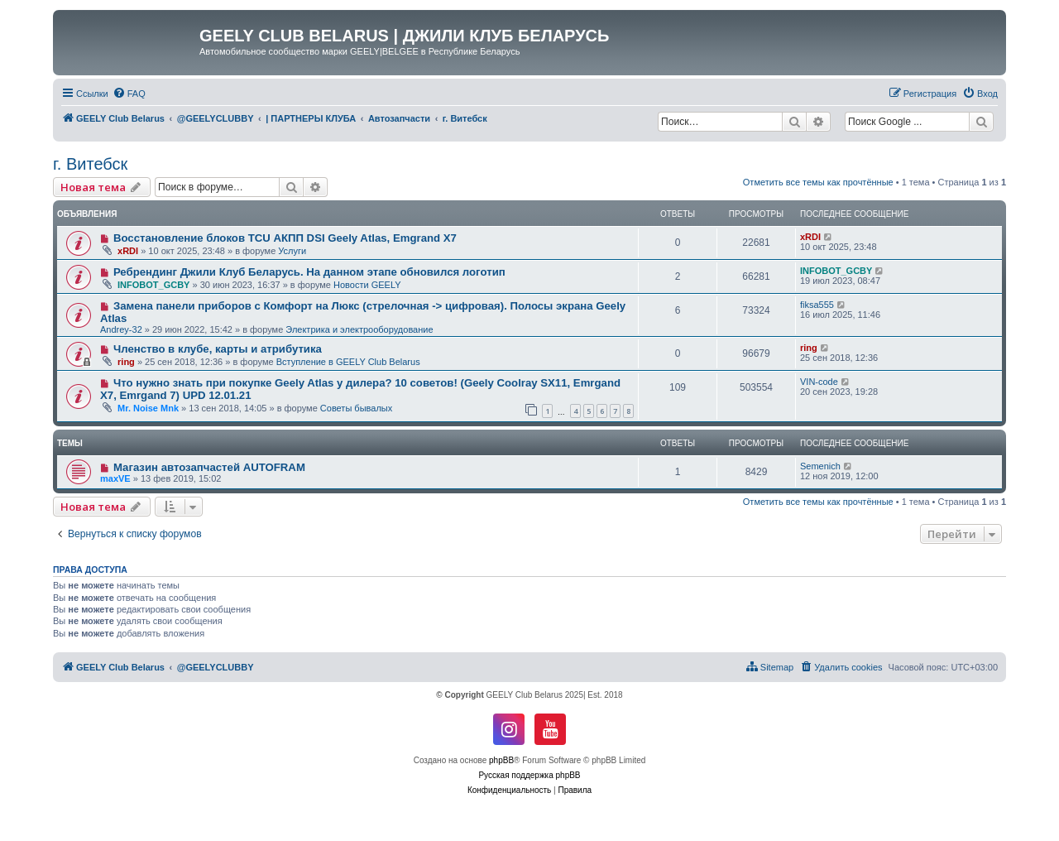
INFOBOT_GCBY (153, 285)
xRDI (127, 251)
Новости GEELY (367, 285)
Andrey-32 (121, 329)
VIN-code (819, 382)
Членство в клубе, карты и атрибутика (217, 349)
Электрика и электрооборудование (359, 329)
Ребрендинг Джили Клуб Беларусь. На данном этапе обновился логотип (309, 272)
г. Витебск (90, 164)
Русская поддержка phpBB (529, 775)
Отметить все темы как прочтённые (818, 182)
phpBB (501, 760)
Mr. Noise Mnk (148, 408)
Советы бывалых (356, 408)
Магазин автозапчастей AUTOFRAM (209, 467)
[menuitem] (129, 93)
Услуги (292, 251)
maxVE (115, 478)
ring (126, 362)
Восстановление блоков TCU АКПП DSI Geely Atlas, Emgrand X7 (285, 238)
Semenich (820, 466)
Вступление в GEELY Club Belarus (348, 362)
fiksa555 (817, 305)
